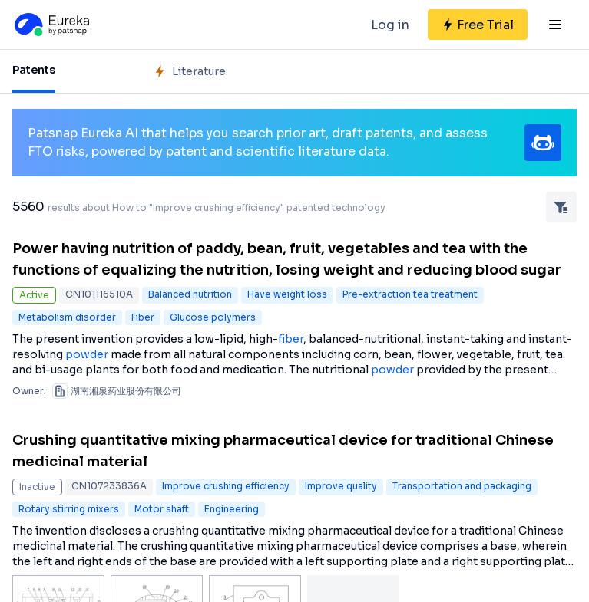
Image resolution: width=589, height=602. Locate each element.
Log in (390, 25)
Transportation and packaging (461, 486)
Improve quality (341, 486)
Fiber (142, 317)
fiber (290, 339)
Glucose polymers (213, 317)
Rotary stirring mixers (68, 509)
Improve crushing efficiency (226, 486)
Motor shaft (161, 509)
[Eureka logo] (50, 24)
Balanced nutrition (190, 294)
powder (86, 354)
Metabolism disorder (67, 317)
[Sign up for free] (478, 24)
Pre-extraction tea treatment (410, 294)
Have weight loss (287, 294)
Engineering (231, 509)
